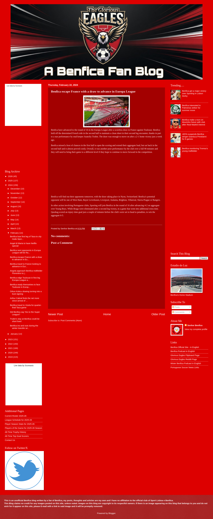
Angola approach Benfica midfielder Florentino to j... (26, 272)
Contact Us (10, 440)
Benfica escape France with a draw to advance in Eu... (26, 258)
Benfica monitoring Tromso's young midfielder (195, 149)
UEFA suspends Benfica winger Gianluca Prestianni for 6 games (194, 136)
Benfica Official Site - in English (185, 347)
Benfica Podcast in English (183, 351)
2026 (10, 176)
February (14, 233)
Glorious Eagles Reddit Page (184, 359)
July (12, 211)
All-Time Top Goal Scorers (17, 436)
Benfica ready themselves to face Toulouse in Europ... (25, 285)
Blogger (111, 513)
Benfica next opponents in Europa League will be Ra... (25, 251)
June (12, 215)
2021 (10, 348)
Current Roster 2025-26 (15, 416)
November (15, 193)
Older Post (158, 314)
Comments (178, 312)
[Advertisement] (106, 173)
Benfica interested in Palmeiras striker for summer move (191, 107)
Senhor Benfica (194, 325)
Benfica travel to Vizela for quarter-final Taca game (25, 306)
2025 (10, 181)
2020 (10, 353)
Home (107, 314)
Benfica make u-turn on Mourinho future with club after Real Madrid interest (193, 122)
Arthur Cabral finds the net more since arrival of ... (24, 299)
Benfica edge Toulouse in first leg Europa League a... (25, 279)
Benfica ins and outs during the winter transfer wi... (24, 327)
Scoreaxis (18, 86)
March (13, 228)
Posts (176, 307)
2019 (10, 357)
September (15, 202)
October (14, 198)
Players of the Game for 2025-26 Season (23, 428)
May (12, 220)
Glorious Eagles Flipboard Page (185, 355)
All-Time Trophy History (15, 432)
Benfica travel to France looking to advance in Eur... (25, 265)
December (15, 189)
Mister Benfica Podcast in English (186, 363)
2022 (10, 344)
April (12, 224)
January (14, 334)
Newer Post (55, 314)
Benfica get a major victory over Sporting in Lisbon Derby (194, 93)
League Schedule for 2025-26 (18, 420)
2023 (10, 339)
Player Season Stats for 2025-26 (20, 424)
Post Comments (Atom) (71, 320)
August (13, 206)
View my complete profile (196, 329)
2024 (10, 185)
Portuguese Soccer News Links (185, 367)
